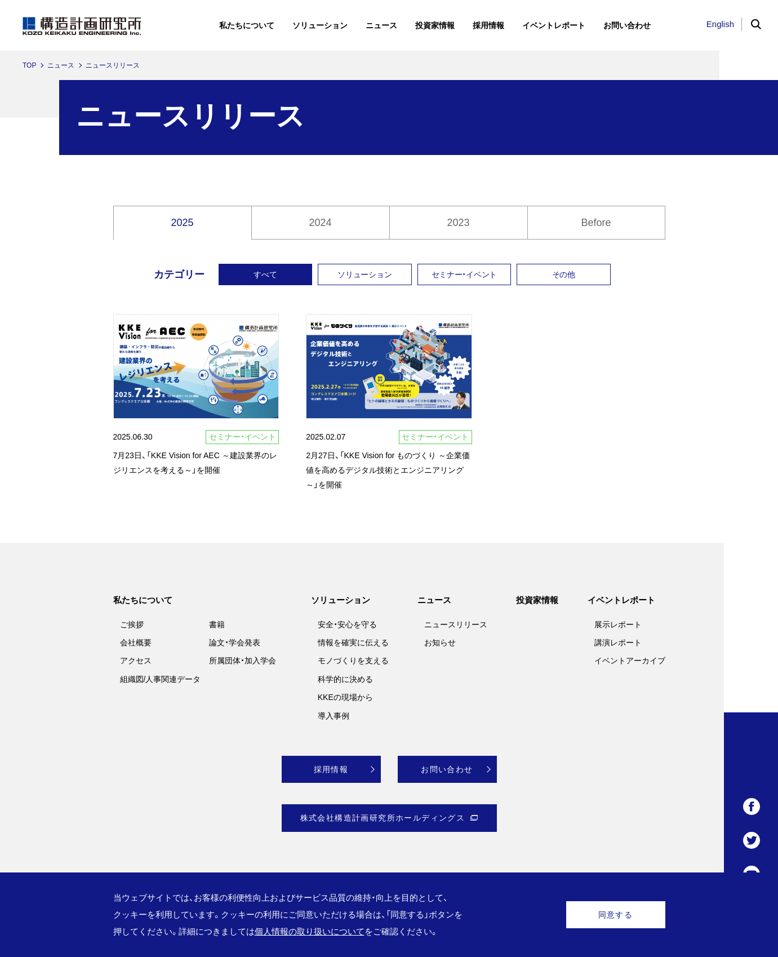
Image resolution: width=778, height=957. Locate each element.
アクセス (136, 660)
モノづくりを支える (353, 660)
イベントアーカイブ (629, 660)
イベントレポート (621, 600)
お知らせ (440, 642)
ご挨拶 (132, 624)
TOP (29, 65)
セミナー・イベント (464, 274)
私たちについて (142, 600)
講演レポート (618, 642)
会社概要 (136, 642)
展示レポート (618, 624)
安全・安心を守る (347, 624)
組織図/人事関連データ (160, 679)
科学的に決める (345, 679)
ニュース (60, 65)
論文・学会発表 (234, 642)
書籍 (217, 624)
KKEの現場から (345, 697)
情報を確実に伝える (353, 642)
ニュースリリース (455, 624)
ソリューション (364, 274)
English (720, 24)
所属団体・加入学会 (242, 660)
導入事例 (333, 715)
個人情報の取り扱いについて (309, 931)
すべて (265, 274)
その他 (563, 274)
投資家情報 (537, 600)
